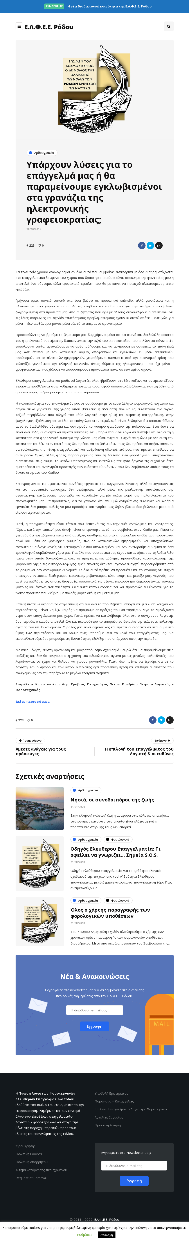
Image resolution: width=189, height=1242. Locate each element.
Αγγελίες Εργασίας (109, 1117)
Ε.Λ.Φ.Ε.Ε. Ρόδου (106, 1219)
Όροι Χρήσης (26, 1146)
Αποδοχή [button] (107, 1235)
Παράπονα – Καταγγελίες (114, 1101)
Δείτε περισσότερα (33, 701)
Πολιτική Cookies (29, 1154)
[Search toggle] (169, 26)
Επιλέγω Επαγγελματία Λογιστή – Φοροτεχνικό (131, 1109)
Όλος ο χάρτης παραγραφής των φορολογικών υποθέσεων (110, 916)
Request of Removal (31, 1178)
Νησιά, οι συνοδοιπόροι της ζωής (112, 803)
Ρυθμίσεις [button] (84, 1234)
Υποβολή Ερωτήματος (111, 1093)
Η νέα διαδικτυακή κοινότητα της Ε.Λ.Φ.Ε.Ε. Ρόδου (98, 6)
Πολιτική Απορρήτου (32, 1162)
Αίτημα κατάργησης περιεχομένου (41, 1170)
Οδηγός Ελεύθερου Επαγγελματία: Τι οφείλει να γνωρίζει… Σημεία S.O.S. (115, 855)
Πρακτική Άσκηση (108, 1125)
